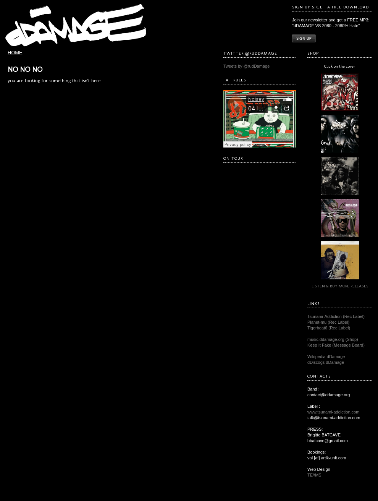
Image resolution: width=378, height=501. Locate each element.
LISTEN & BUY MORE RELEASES (340, 286)
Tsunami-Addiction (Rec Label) (336, 316)
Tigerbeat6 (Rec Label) (328, 328)
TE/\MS (314, 475)
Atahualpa (208, 495)
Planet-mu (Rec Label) (328, 322)
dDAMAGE (186, 488)
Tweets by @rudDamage (246, 66)
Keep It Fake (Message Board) (336, 345)
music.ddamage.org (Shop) (332, 339)
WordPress (189, 495)
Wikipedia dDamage (326, 356)
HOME (15, 52)
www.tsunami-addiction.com (333, 412)
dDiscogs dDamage (325, 362)
